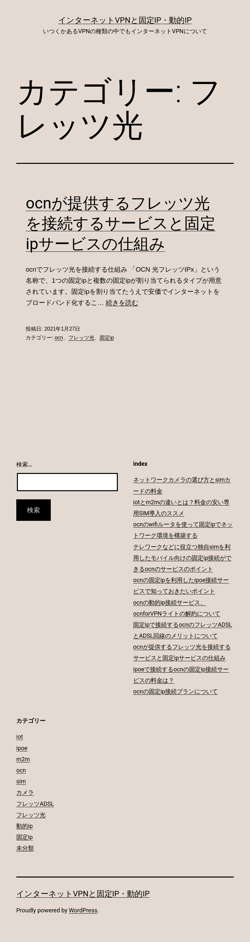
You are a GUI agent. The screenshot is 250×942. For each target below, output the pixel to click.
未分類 (25, 848)
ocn (59, 337)
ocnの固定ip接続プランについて (175, 691)
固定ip (107, 337)
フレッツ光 (81, 337)
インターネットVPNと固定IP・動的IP (125, 20)
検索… (24, 464)
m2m (23, 759)
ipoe (21, 748)
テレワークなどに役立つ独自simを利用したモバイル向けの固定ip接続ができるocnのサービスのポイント (182, 557)
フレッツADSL (35, 803)
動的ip (24, 825)
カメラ (25, 792)
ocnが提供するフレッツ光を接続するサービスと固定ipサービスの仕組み (120, 223)
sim (21, 781)
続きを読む (122, 302)
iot (19, 736)
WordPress (83, 910)
